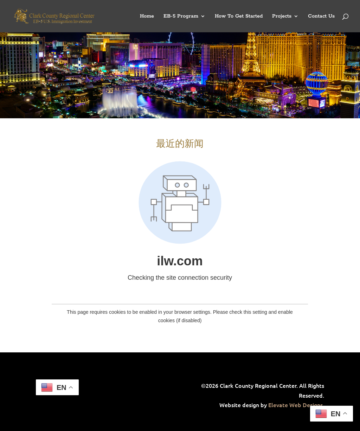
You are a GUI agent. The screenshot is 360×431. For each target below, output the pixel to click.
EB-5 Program (180, 16)
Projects (281, 16)
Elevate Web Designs (295, 405)
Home (147, 16)
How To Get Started (239, 16)
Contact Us (321, 16)
